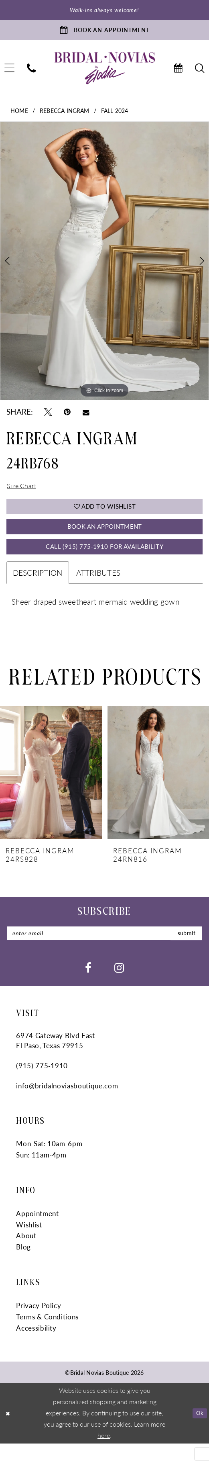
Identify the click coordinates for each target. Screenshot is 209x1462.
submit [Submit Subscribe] (183, 950)
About (26, 1254)
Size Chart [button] (24, 491)
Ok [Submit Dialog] (198, 1431)
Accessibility (36, 1346)
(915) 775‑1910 (42, 1084)
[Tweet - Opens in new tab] (48, 416)
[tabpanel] (104, 266)
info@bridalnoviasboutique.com (67, 1104)
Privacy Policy (38, 1324)
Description (38, 588)
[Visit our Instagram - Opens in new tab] (119, 986)
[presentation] (51, 788)
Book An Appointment (104, 538)
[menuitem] (31, 73)
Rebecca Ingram (64, 115)
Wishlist (29, 1243)
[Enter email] (105, 950)
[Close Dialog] (9, 1432)
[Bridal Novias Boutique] (104, 73)
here (103, 1454)
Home (19, 115)
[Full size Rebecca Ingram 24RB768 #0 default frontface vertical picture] (104, 266)
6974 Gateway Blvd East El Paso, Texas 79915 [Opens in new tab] (55, 1059)
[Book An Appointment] (104, 33)
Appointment (37, 1232)
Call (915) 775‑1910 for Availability (104, 561)
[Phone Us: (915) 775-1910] (31, 73)
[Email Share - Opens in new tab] (86, 416)
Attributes (98, 588)
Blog (23, 1265)
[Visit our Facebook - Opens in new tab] (88, 986)
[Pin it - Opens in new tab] (67, 416)
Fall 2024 (114, 115)
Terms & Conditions (47, 1335)
